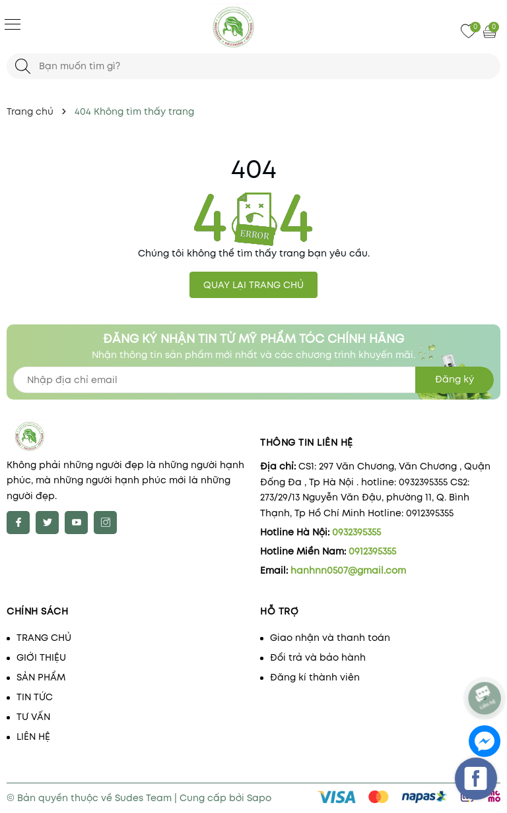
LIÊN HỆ (33, 736)
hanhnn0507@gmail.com (348, 570)
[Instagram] (105, 522)
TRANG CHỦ (44, 637)
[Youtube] (76, 522)
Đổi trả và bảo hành (318, 657)
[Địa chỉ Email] (253, 380)
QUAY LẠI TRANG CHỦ (253, 284)
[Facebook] (18, 522)
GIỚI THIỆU (41, 657)
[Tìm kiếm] (23, 66)
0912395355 (372, 551)
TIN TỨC (35, 697)
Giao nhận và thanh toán (330, 637)
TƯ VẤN (33, 716)
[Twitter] (47, 522)
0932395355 (356, 532)
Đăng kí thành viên (315, 677)
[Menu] (12, 24)
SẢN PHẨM (41, 677)
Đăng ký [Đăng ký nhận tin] (454, 379)
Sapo (259, 797)
